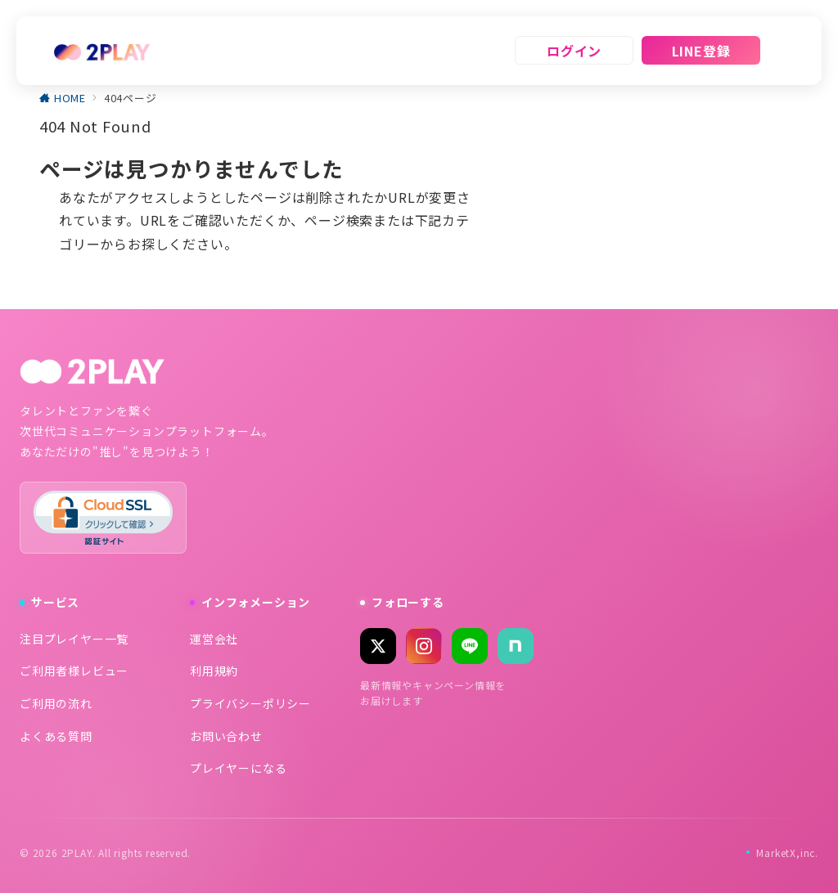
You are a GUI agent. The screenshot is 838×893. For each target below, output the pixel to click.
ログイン (574, 51)
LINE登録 (701, 51)
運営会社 (214, 638)
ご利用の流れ (56, 703)
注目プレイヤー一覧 (74, 638)
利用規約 (214, 670)
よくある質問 (56, 736)
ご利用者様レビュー (74, 670)
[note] (516, 646)
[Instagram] (424, 646)
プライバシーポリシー (250, 703)
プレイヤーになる (238, 768)
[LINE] (470, 646)
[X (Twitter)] (378, 646)
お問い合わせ (226, 736)
